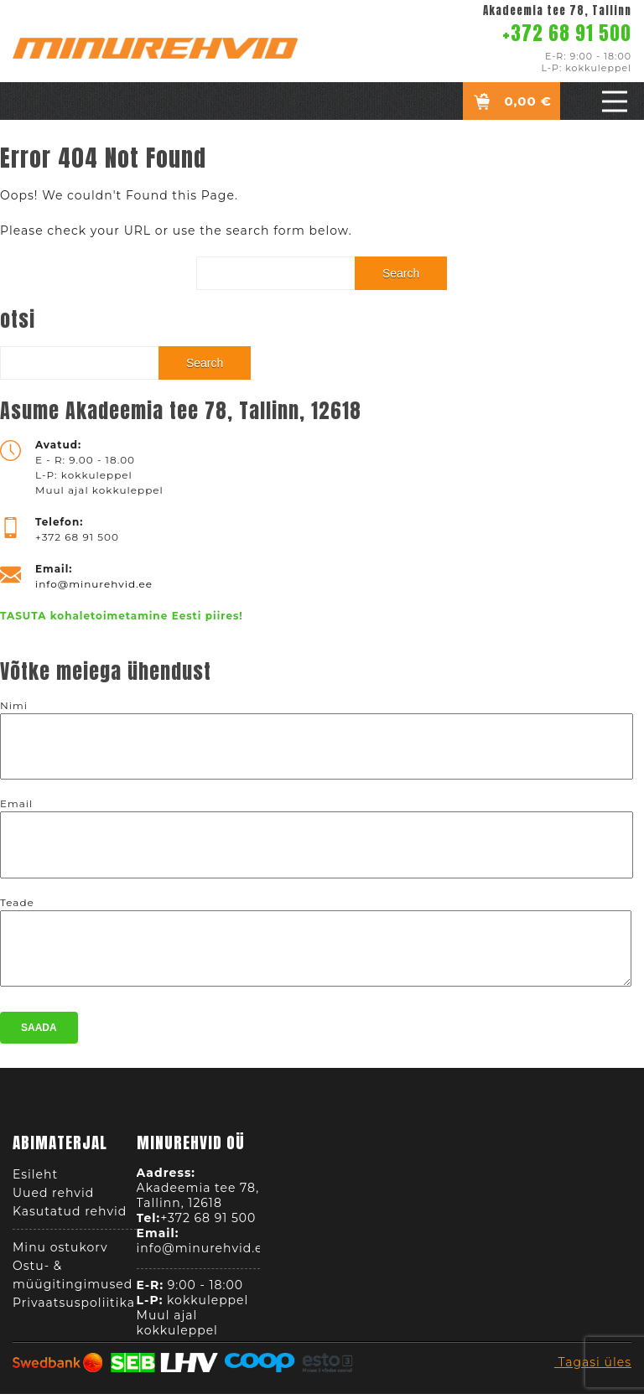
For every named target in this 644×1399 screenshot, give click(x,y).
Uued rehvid (53, 1197)
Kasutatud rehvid (70, 1216)
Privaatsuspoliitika (74, 1307)
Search (400, 273)
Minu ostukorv (60, 1252)
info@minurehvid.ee (94, 584)
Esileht (35, 1179)
